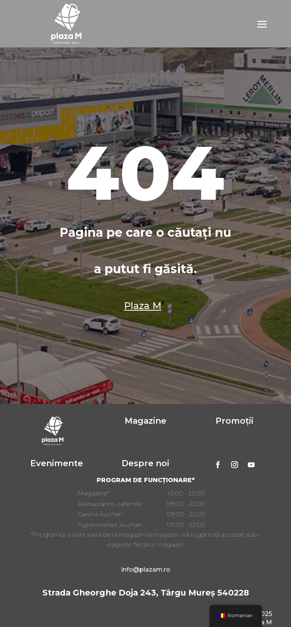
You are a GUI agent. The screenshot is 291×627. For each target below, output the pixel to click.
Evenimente (56, 463)
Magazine (145, 421)
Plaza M (142, 305)
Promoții (234, 421)
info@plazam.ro (145, 569)
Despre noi (145, 463)
